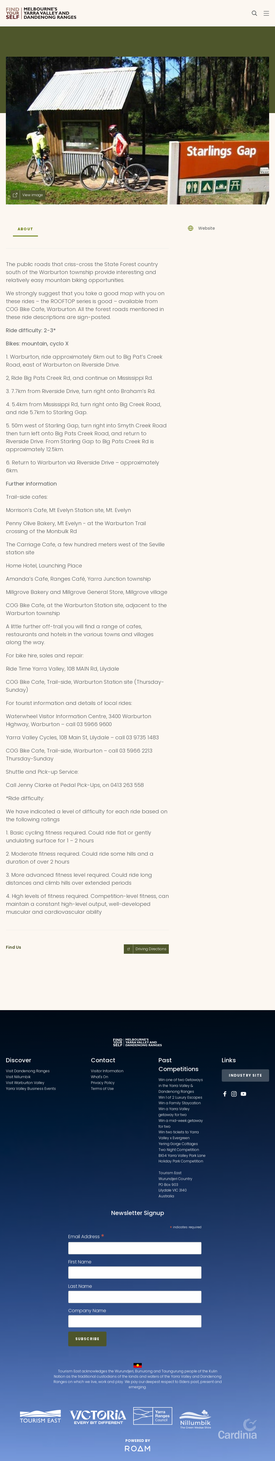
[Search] (254, 13)
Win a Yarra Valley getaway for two (174, 1140)
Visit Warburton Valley (25, 1111)
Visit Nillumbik (18, 1105)
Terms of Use (102, 1116)
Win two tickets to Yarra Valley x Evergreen (179, 1163)
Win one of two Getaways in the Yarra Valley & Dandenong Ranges (181, 1114)
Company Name (87, 1339)
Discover (18, 1089)
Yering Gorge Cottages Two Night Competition (179, 1175)
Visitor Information (107, 1099)
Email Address (86, 1265)
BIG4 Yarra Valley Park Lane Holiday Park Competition (182, 1186)
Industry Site (245, 1103)
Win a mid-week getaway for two (181, 1151)
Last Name (80, 1314)
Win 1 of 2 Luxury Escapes (180, 1125)
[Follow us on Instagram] (234, 1123)
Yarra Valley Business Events (31, 1116)
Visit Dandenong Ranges (28, 1099)
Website (206, 228)
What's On (99, 1105)
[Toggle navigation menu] (266, 13)
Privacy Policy (103, 1111)
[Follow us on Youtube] (243, 1123)
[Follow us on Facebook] (225, 1123)
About (25, 229)
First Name (79, 1290)
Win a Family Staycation (180, 1131)
